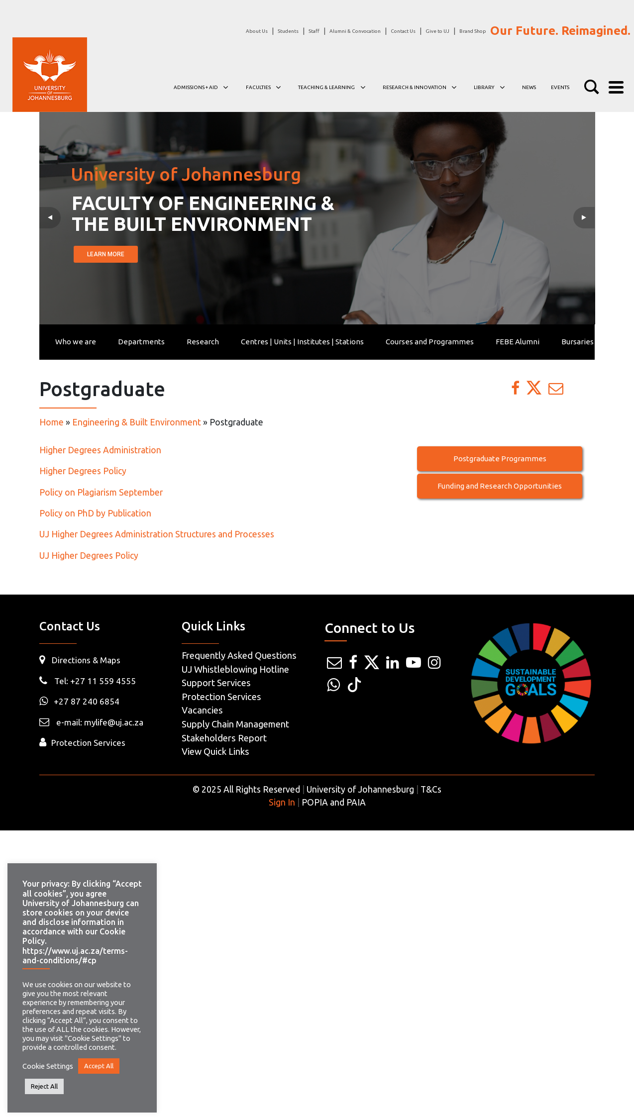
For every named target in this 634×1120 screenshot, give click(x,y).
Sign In (282, 802)
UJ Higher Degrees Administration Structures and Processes (156, 534)
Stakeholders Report (224, 738)
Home (51, 422)
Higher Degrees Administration (100, 450)
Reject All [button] (44, 1086)
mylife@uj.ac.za (113, 722)
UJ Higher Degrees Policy (89, 555)
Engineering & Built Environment (136, 422)
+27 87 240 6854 (79, 701)
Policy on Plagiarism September (102, 492)
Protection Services (88, 742)
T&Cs (431, 789)
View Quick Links (215, 751)
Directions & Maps (86, 660)
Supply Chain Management (235, 724)
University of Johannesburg (360, 789)
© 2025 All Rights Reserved (246, 789)
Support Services (216, 683)
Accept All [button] (98, 1065)
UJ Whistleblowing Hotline (235, 669)
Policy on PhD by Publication (95, 513)
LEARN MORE (104, 254)
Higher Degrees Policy (83, 471)
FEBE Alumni (517, 341)
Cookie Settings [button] (47, 1066)
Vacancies (202, 710)
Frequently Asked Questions (239, 655)
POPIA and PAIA (334, 802)
